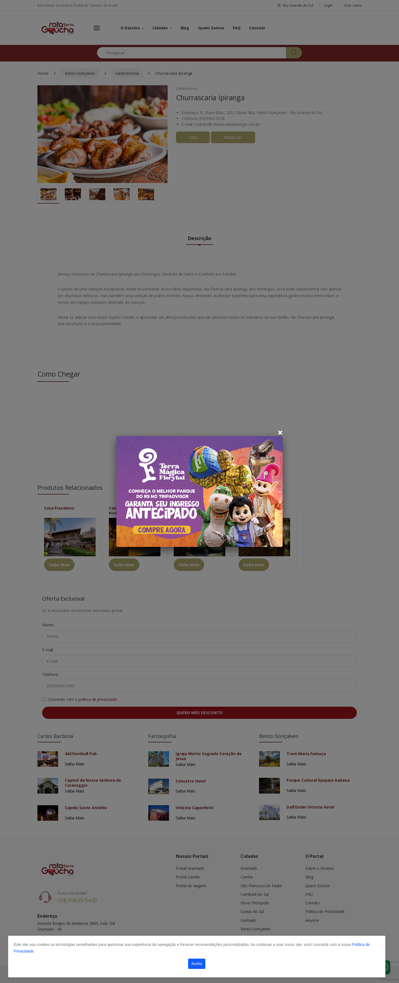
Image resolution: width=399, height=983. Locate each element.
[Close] (280, 432)
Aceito (196, 963)
